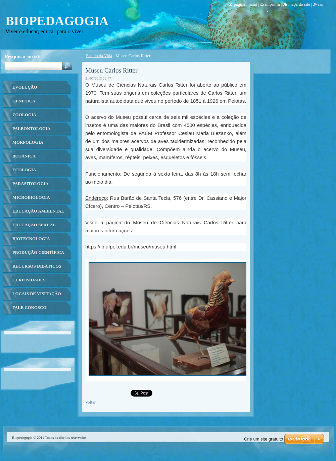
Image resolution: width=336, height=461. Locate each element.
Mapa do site (299, 4)
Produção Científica (38, 252)
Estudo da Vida (99, 55)
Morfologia (27, 142)
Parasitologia (30, 183)
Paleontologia (31, 128)
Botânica (24, 156)
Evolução (24, 87)
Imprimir (273, 4)
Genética (23, 101)
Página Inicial (245, 4)
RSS (320, 4)
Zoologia (24, 114)
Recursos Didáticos (36, 266)
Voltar (90, 402)
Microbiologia (31, 197)
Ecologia (24, 170)
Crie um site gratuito (263, 439)
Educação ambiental (38, 211)
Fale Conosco (29, 307)
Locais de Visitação (36, 293)
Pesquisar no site (23, 56)
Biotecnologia (31, 238)
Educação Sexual (34, 225)
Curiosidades (28, 280)
